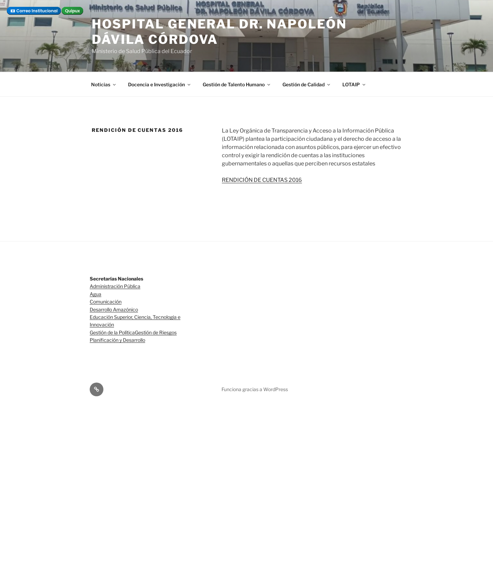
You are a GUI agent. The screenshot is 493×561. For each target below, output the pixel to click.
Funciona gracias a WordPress (255, 389)
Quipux (72, 11)
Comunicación (106, 301)
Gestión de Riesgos (156, 332)
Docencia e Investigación (159, 84)
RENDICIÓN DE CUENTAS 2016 (262, 180)
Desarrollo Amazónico (114, 309)
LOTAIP (354, 84)
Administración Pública (115, 286)
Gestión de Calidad (306, 84)
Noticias (104, 84)
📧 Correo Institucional (34, 11)
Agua (95, 294)
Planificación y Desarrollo (117, 340)
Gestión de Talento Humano (237, 84)
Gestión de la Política (112, 332)
